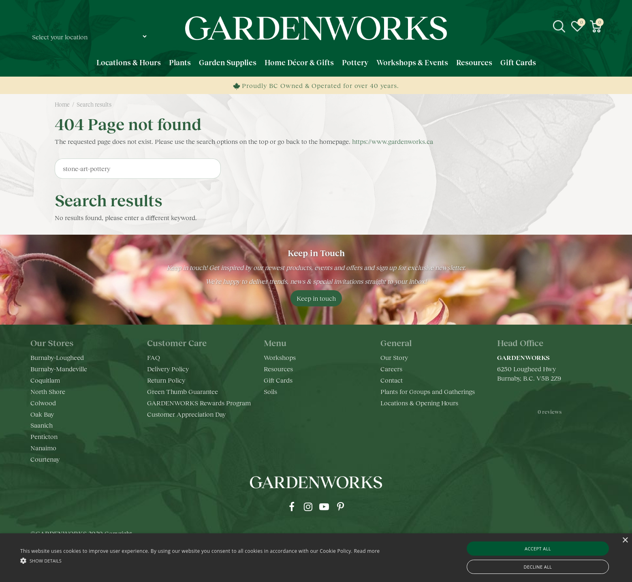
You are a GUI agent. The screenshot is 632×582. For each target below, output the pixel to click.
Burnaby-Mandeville (58, 368)
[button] (200, 560)
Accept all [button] (538, 549)
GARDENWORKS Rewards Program (199, 403)
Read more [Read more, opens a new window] (367, 551)
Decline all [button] (538, 567)
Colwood (43, 403)
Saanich (41, 425)
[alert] (316, 557)
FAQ (153, 357)
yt (324, 507)
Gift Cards (278, 380)
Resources (278, 368)
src (559, 26)
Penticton (44, 436)
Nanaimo (43, 447)
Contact (391, 380)
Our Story (394, 357)
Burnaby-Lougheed (57, 357)
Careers (391, 368)
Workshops (280, 357)
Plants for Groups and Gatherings (427, 391)
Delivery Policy (168, 368)
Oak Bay (42, 414)
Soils (270, 391)
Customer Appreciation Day (186, 414)
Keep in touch (316, 298)
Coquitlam (45, 380)
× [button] (625, 540)
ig (308, 507)
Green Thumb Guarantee (182, 391)
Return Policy (166, 380)
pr (340, 507)
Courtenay (45, 459)
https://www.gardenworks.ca (392, 141)
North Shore (47, 391)
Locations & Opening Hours (419, 403)
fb (292, 507)
